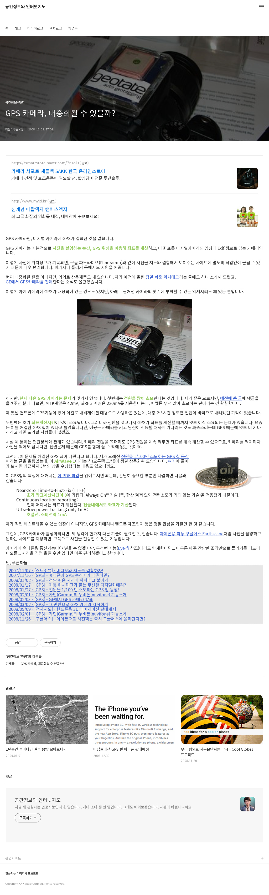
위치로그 (55, 28)
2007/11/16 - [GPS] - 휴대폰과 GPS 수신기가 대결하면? (59, 575)
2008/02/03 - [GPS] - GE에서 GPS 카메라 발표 (51, 599)
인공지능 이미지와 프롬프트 (21, 873)
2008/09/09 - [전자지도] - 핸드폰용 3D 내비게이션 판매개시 (62, 609)
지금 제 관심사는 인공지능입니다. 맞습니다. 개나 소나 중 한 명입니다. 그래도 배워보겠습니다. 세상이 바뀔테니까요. (104, 807)
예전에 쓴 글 (231, 398)
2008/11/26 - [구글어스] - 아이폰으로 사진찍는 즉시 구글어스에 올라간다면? (77, 618)
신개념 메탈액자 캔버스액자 (39, 209)
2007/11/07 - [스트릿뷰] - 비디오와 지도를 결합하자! (56, 570)
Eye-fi (123, 548)
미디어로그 (35, 28)
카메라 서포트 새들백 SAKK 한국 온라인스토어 (58, 171)
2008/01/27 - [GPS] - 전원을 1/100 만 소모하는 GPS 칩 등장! (64, 589)
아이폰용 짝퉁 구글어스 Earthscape (192, 533)
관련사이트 (13, 858)
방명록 (73, 28)
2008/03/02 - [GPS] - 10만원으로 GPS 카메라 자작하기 (58, 604)
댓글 (9, 776)
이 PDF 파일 (68, 475)
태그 (18, 28)
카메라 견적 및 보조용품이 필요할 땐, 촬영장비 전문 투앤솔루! (66, 178)
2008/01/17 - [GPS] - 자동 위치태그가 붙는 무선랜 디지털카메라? (67, 584)
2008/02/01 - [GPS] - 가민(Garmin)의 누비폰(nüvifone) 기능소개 (68, 594)
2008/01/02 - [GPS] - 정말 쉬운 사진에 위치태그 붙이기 (58, 580)
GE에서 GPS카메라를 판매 (29, 281)
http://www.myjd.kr (28, 201)
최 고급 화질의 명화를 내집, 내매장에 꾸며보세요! (55, 216)
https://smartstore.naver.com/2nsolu (45, 163)
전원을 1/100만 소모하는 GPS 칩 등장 (155, 456)
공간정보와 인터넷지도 (25, 6)
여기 (172, 461)
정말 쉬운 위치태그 (162, 276)
